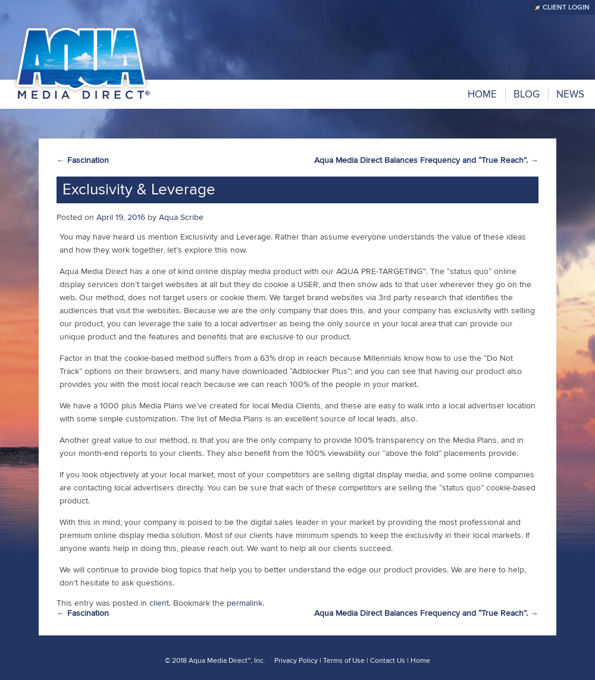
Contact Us (387, 660)
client (159, 603)
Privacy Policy (296, 660)
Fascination (83, 160)
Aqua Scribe (181, 217)
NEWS (570, 94)
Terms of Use (344, 660)
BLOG (526, 94)
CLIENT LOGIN (566, 7)
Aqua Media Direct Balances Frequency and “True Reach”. (426, 160)
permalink (244, 603)
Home (482, 94)
